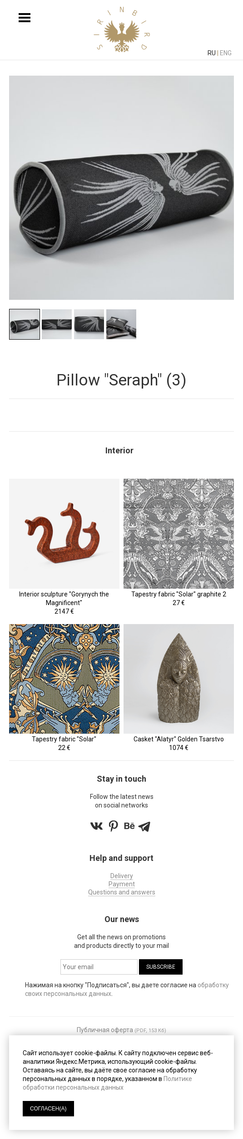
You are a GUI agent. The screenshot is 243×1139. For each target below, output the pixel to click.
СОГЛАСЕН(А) (48, 1108)
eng (226, 53)
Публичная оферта (105, 1029)
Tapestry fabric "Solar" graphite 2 (178, 594)
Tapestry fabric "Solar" (64, 739)
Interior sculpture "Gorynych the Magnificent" (64, 598)
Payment (122, 884)
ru (212, 53)
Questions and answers (121, 892)
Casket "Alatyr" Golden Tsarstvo (179, 739)
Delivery (121, 875)
